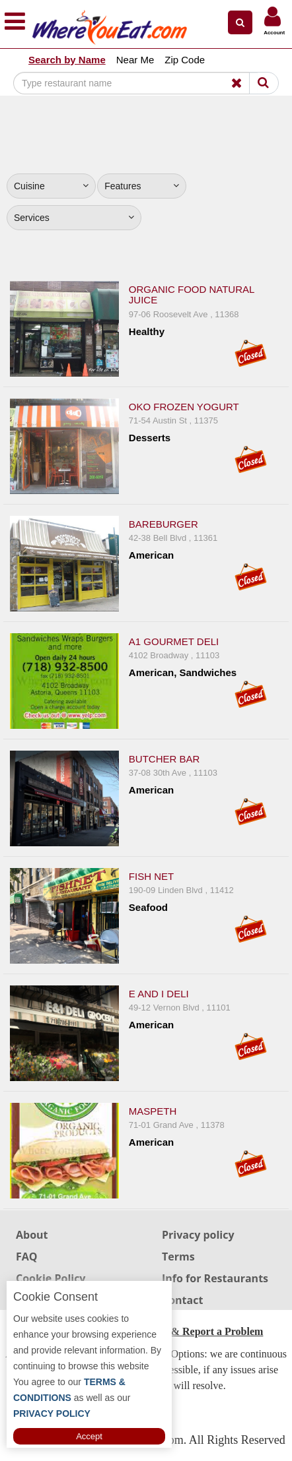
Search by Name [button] (67, 59)
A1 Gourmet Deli (174, 641)
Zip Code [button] (184, 59)
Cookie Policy (50, 1278)
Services (74, 217)
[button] (240, 22)
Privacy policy (198, 1235)
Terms (178, 1256)
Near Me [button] (135, 59)
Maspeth (153, 1111)
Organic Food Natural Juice (191, 295)
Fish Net (151, 876)
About (32, 1235)
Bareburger (163, 524)
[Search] (135, 83)
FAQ (27, 1256)
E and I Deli (159, 993)
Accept (89, 1436)
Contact (182, 1300)
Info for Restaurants (215, 1278)
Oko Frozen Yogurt (184, 406)
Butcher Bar (164, 758)
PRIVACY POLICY (52, 1413)
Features (141, 186)
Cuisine (51, 186)
